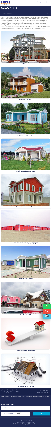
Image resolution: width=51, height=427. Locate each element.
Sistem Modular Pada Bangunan (10, 396)
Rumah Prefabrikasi (43, 396)
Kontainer (22, 396)
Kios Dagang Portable (32, 396)
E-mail (46, 316)
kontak (46, 311)
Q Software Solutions (33, 423)
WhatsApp (47, 306)
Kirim (41, 413)
